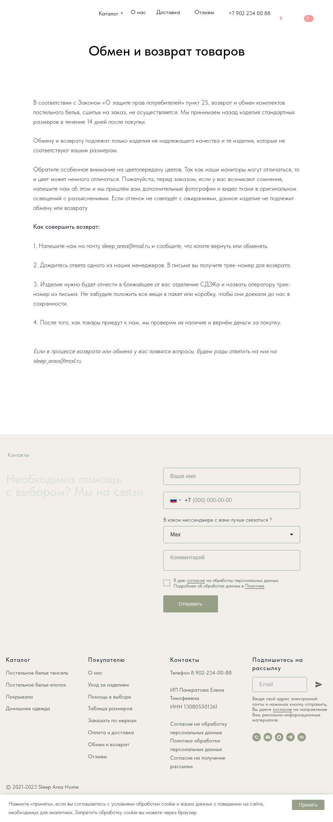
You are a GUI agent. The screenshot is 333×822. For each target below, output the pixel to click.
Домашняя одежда (28, 708)
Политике (254, 585)
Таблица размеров (110, 708)
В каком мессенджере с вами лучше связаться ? (217, 519)
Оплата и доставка (111, 732)
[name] (231, 476)
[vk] (301, 737)
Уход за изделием (108, 684)
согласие (196, 580)
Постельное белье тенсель (37, 672)
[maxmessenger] (279, 737)
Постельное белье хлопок (36, 684)
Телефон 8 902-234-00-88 (201, 672)
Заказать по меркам (112, 720)
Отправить (190, 604)
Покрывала (19, 696)
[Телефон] (256, 737)
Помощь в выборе (109, 696)
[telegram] (290, 737)
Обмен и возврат (108, 744)
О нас (95, 672)
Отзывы (97, 756)
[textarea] (231, 560)
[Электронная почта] (268, 737)
